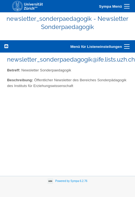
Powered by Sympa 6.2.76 (71, 180)
